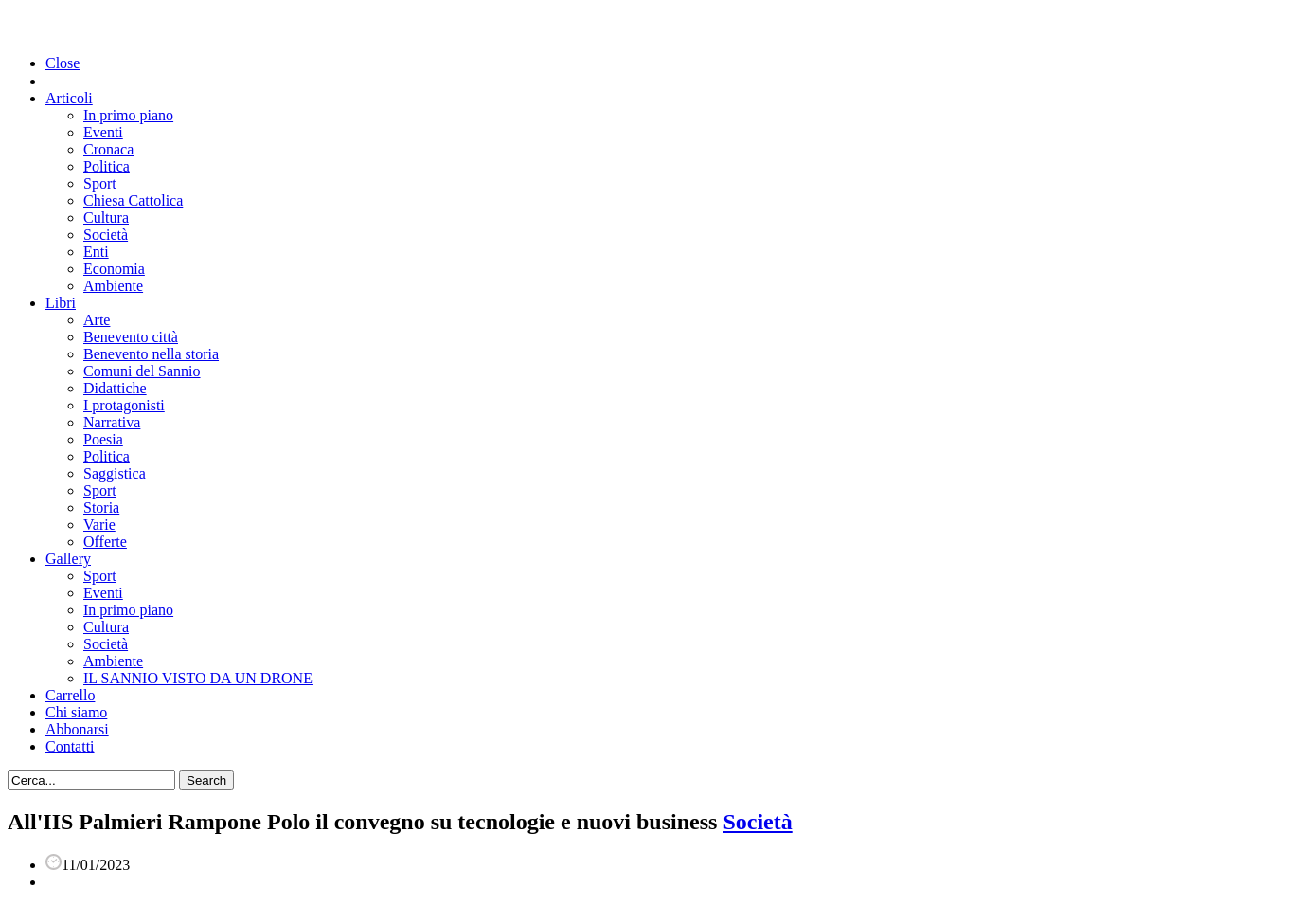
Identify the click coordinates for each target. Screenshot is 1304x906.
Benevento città (130, 337)
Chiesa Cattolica (133, 200)
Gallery (68, 559)
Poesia (103, 439)
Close (62, 63)
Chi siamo (76, 712)
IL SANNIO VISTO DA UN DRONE (198, 678)
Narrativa (111, 422)
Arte (96, 320)
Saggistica (114, 473)
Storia (101, 507)
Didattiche (115, 388)
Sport (99, 183)
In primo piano (128, 115)
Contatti (70, 746)
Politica (106, 166)
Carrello (70, 695)
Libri (60, 303)
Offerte (105, 542)
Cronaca (108, 149)
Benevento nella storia (151, 354)
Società (105, 234)
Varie (99, 524)
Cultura (106, 217)
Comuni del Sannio (142, 371)
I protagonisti (124, 405)
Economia (114, 269)
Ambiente (113, 286)
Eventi (103, 132)
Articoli (69, 98)
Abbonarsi (77, 729)
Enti (96, 252)
